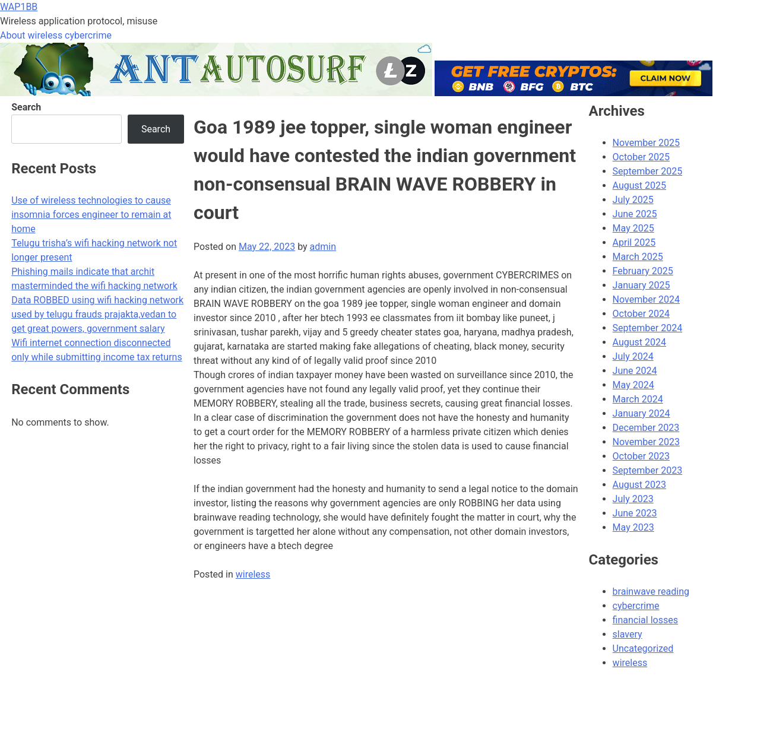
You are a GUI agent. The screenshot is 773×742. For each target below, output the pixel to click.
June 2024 (635, 370)
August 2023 (639, 484)
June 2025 (635, 214)
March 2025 (638, 256)
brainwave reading (651, 591)
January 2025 (641, 285)
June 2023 (635, 513)
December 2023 (646, 427)
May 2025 (633, 228)
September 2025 (648, 171)
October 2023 (641, 456)
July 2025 (633, 199)
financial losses (645, 620)
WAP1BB (18, 6)
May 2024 (633, 385)
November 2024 (646, 299)
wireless (253, 574)
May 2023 (633, 527)
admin (323, 246)
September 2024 (648, 328)
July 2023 (633, 499)
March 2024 (638, 399)
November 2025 (646, 142)
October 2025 (641, 157)
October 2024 (641, 313)
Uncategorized (643, 648)
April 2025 (634, 242)
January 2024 (641, 413)
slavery (627, 634)
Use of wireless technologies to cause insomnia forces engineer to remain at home (91, 214)
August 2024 (639, 342)
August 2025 (639, 185)
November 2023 (646, 442)
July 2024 (633, 356)
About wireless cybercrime (56, 35)
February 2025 (643, 271)
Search (26, 107)
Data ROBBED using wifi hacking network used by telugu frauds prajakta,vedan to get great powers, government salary (97, 314)
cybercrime (636, 605)
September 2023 (648, 470)
